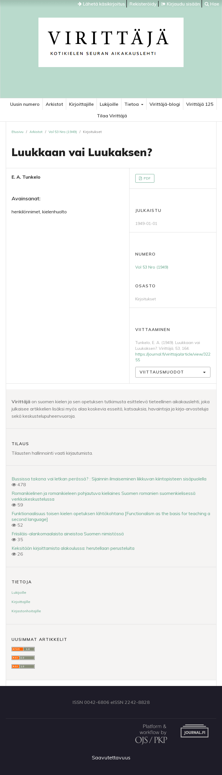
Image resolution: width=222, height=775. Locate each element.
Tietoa (132, 104)
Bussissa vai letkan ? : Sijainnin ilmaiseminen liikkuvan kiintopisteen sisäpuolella (109, 479)
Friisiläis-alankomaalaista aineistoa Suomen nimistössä (68, 534)
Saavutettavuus (111, 757)
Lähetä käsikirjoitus (101, 4)
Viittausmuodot (162, 372)
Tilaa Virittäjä (112, 116)
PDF (147, 178)
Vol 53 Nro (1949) (63, 132)
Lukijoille (109, 104)
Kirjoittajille (81, 104)
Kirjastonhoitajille (26, 611)
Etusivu (17, 132)
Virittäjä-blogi (164, 104)
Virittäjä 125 (200, 104)
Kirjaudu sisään (180, 4)
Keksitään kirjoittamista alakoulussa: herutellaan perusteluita (73, 548)
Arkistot (54, 104)
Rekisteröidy (143, 4)
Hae (212, 4)
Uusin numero (25, 104)
